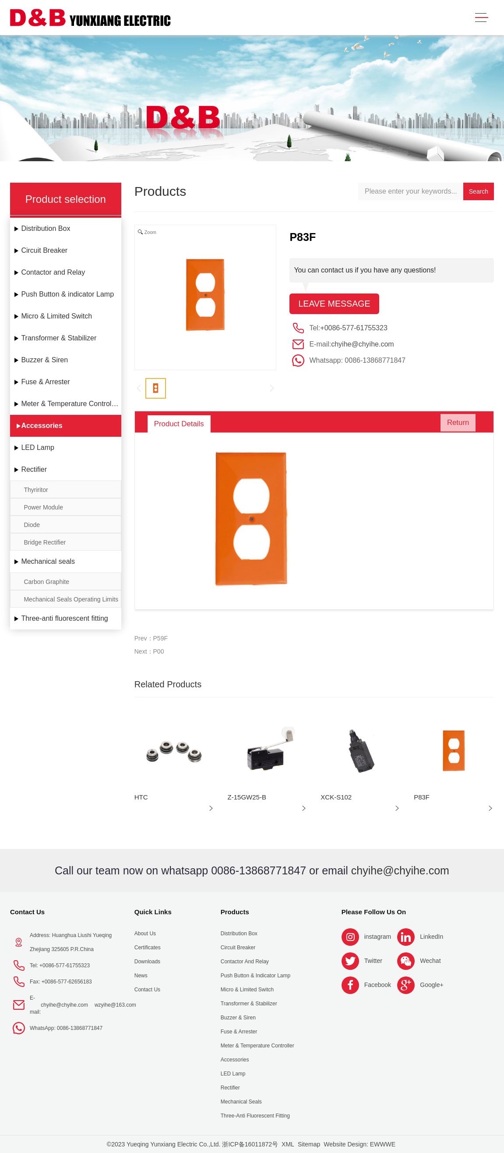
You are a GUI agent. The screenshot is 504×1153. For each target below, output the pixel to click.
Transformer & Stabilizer (58, 338)
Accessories (41, 425)
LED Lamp (37, 447)
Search (478, 191)
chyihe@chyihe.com (362, 344)
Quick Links (153, 912)
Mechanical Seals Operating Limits (71, 599)
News (141, 976)
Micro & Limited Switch (56, 316)
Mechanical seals (48, 561)
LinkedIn (431, 936)
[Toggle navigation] (481, 18)
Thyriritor (36, 489)
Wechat (430, 960)
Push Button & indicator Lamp (67, 294)
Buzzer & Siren (44, 360)
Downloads (147, 961)
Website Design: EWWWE (359, 1144)
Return (455, 424)
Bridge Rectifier (45, 542)
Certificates (147, 947)
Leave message (334, 304)
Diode (32, 524)
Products (235, 912)
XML (288, 1144)
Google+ (431, 984)
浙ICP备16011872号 (250, 1144)
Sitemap (309, 1144)
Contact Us (27, 912)
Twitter (373, 960)
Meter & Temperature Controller (70, 403)
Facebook (377, 984)
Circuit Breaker (44, 250)
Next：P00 (149, 651)
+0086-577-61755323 (353, 328)
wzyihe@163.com (115, 1005)
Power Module (43, 507)
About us (145, 933)
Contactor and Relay (53, 272)
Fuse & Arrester (45, 382)
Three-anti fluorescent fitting (64, 618)
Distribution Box (45, 228)
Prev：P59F (151, 638)
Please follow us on (374, 912)
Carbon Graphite (46, 581)
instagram (377, 936)
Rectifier (34, 469)
